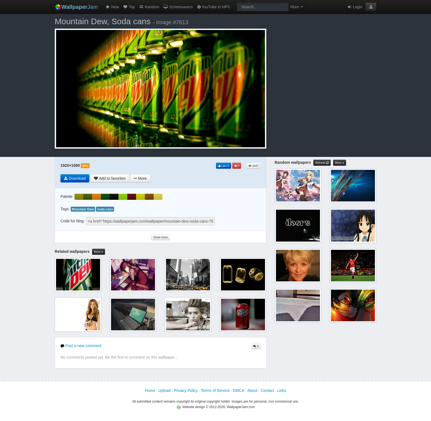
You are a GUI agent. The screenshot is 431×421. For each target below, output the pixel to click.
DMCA (238, 390)
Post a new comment (80, 346)
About (252, 390)
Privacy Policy (186, 390)
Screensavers (178, 7)
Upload (164, 390)
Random (149, 7)
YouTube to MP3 (213, 7)
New (112, 7)
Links (281, 390)
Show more (160, 237)
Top (129, 7)
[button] (371, 7)
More (98, 252)
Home (150, 390)
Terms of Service (215, 390)
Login (354, 7)
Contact (267, 390)
